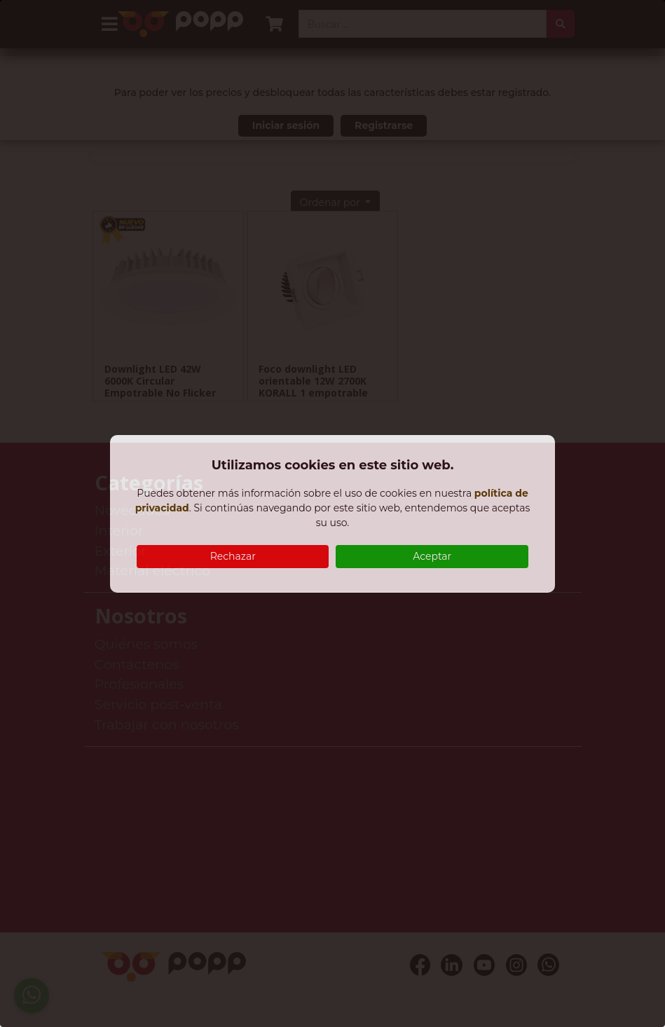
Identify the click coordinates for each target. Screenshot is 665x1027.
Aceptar (432, 556)
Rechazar (233, 556)
